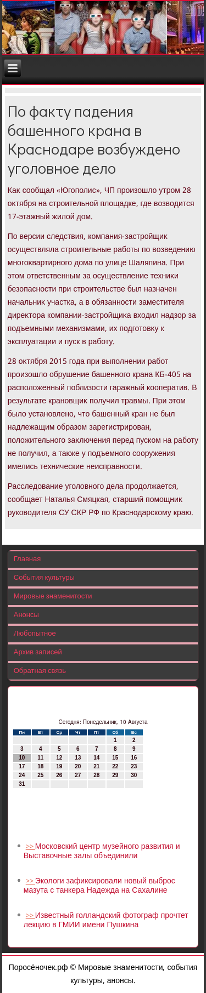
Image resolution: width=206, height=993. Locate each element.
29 (115, 775)
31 (22, 784)
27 (78, 775)
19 (59, 766)
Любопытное (35, 633)
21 (96, 766)
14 (96, 758)
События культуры (44, 578)
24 (22, 775)
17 (22, 766)
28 (96, 775)
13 (78, 758)
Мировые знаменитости (53, 596)
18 (40, 766)
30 (134, 775)
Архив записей (38, 652)
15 (115, 758)
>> (30, 847)
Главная (27, 559)
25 (40, 775)
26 (59, 775)
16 (134, 758)
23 (134, 766)
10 (22, 758)
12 (59, 758)
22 (115, 766)
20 (78, 766)
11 (40, 758)
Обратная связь (40, 671)
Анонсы (26, 615)
